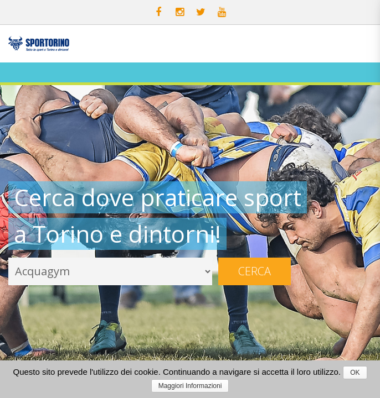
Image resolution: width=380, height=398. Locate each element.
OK (355, 372)
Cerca (254, 271)
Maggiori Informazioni (190, 386)
